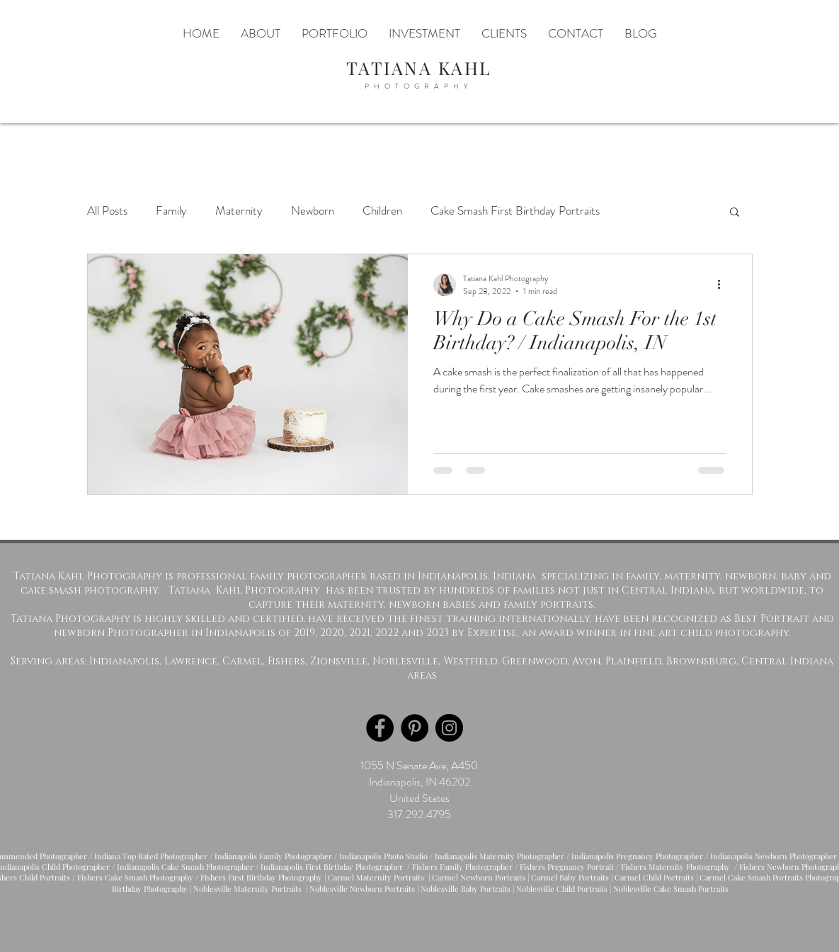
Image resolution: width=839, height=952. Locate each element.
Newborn (312, 211)
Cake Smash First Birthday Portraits (515, 211)
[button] (734, 212)
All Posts (107, 211)
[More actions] (724, 284)
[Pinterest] (414, 728)
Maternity (239, 211)
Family (171, 211)
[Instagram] (449, 728)
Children (382, 211)
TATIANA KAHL (419, 67)
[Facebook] (380, 728)
